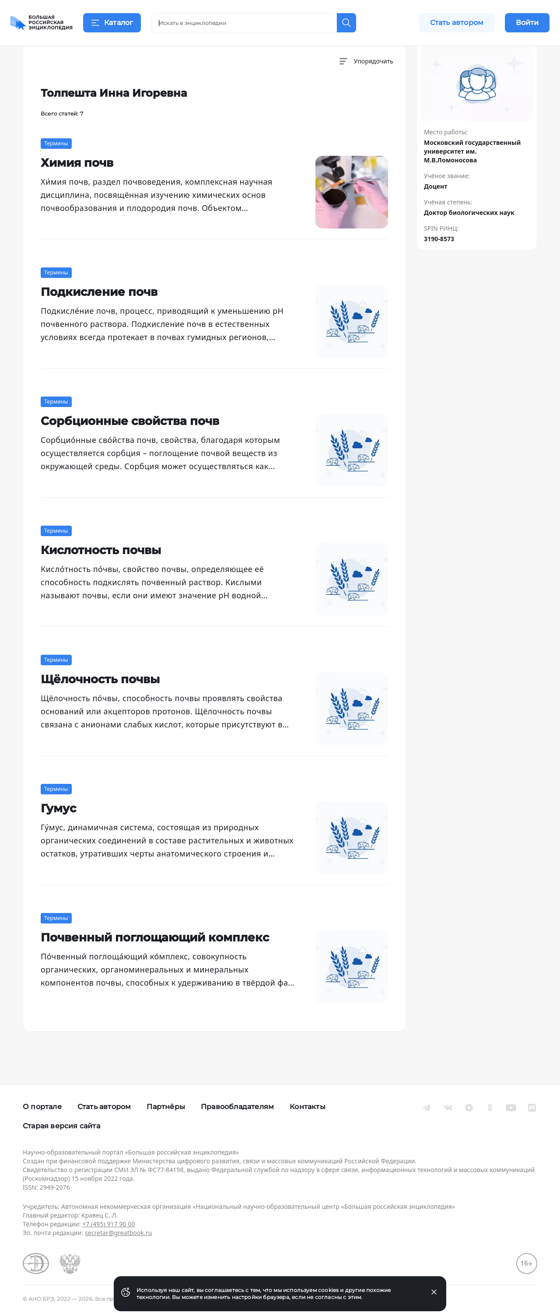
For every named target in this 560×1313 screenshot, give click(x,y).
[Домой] (41, 23)
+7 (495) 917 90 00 (108, 1224)
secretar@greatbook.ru (118, 1233)
